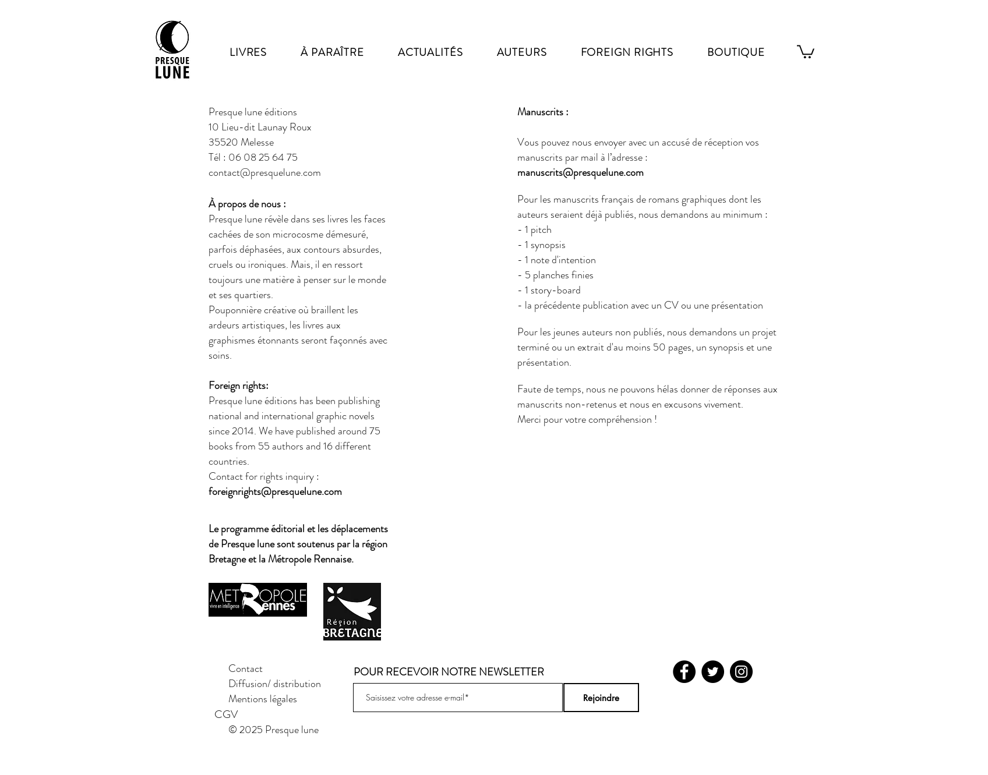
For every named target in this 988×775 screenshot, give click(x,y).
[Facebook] (684, 671)
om (637, 172)
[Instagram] (741, 671)
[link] (805, 51)
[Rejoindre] (601, 697)
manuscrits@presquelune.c (573, 172)
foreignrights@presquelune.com (275, 491)
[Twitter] (712, 671)
